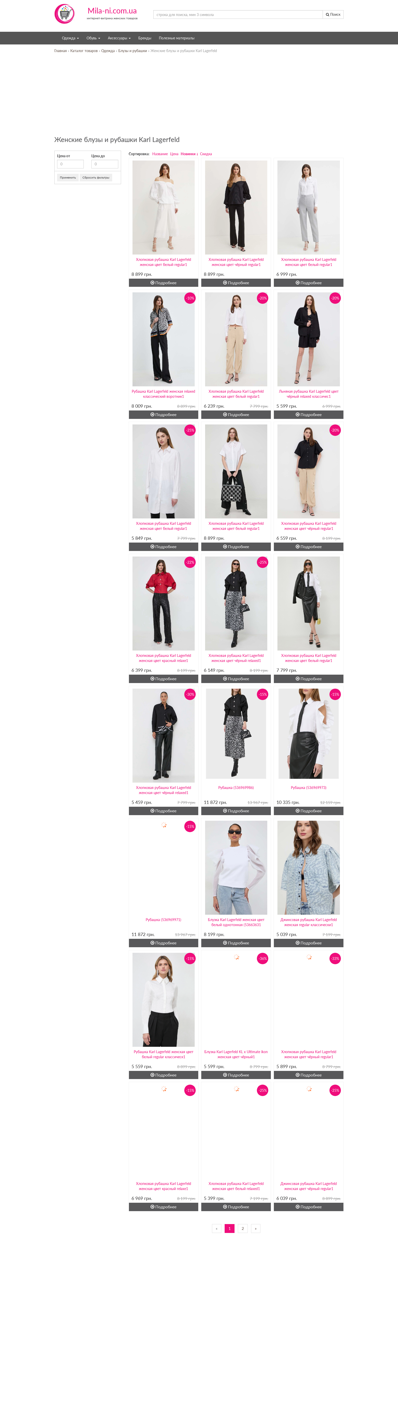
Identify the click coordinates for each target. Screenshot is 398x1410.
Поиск (333, 14)
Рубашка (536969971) (163, 919)
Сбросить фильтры (95, 177)
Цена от (63, 156)
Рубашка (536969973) (308, 787)
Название (160, 154)
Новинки (188, 154)
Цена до (98, 156)
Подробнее (163, 282)
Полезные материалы (176, 38)
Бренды (144, 38)
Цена (174, 154)
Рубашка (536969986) (236, 787)
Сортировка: (139, 154)
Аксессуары (119, 38)
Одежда (70, 38)
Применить (68, 177)
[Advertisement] (199, 96)
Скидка (206, 154)
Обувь (93, 38)
